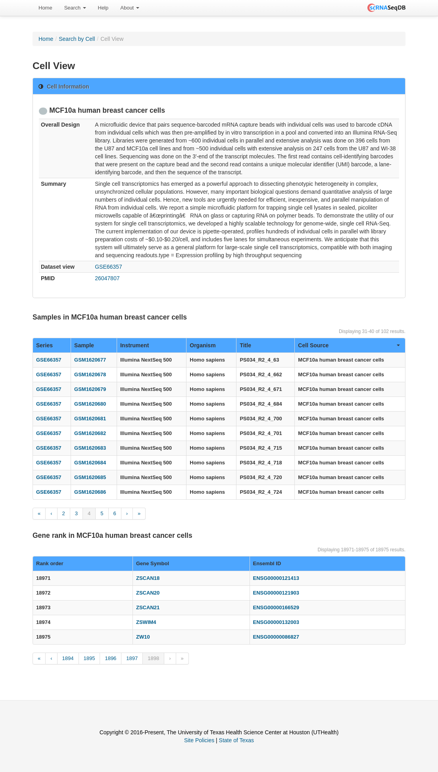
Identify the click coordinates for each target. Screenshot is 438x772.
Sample (84, 345)
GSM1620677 (90, 360)
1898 (153, 658)
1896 (110, 658)
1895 (89, 658)
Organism (202, 345)
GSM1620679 (90, 389)
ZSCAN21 (147, 607)
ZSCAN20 (147, 593)
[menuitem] (45, 8)
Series (44, 345)
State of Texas (236, 740)
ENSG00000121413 (276, 578)
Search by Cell (77, 39)
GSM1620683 (90, 448)
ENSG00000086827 (276, 637)
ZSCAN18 (147, 578)
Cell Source (349, 345)
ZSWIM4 (146, 622)
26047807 (107, 278)
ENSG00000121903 (276, 593)
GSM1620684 (90, 463)
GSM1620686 (90, 492)
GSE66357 (108, 267)
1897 (132, 658)
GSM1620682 (90, 433)
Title (245, 345)
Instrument (134, 345)
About (129, 8)
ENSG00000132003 (276, 622)
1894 (68, 658)
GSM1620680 (90, 404)
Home (45, 8)
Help (103, 8)
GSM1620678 (90, 374)
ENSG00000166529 (276, 607)
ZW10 (143, 637)
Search (75, 8)
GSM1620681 (90, 419)
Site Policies (199, 740)
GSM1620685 (90, 477)
